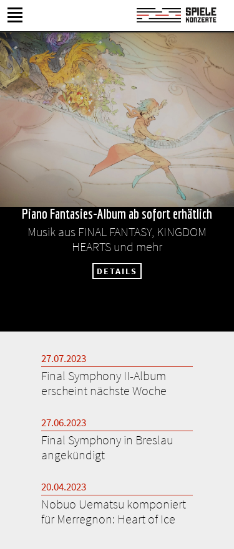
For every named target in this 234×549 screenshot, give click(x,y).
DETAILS (117, 271)
